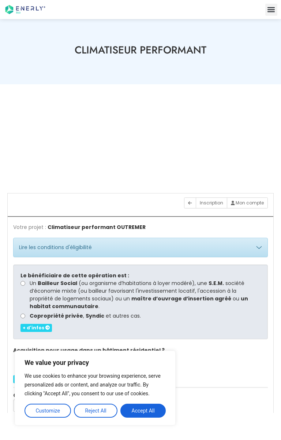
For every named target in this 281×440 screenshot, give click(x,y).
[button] (271, 10)
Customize (47, 411)
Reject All (95, 411)
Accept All (143, 411)
